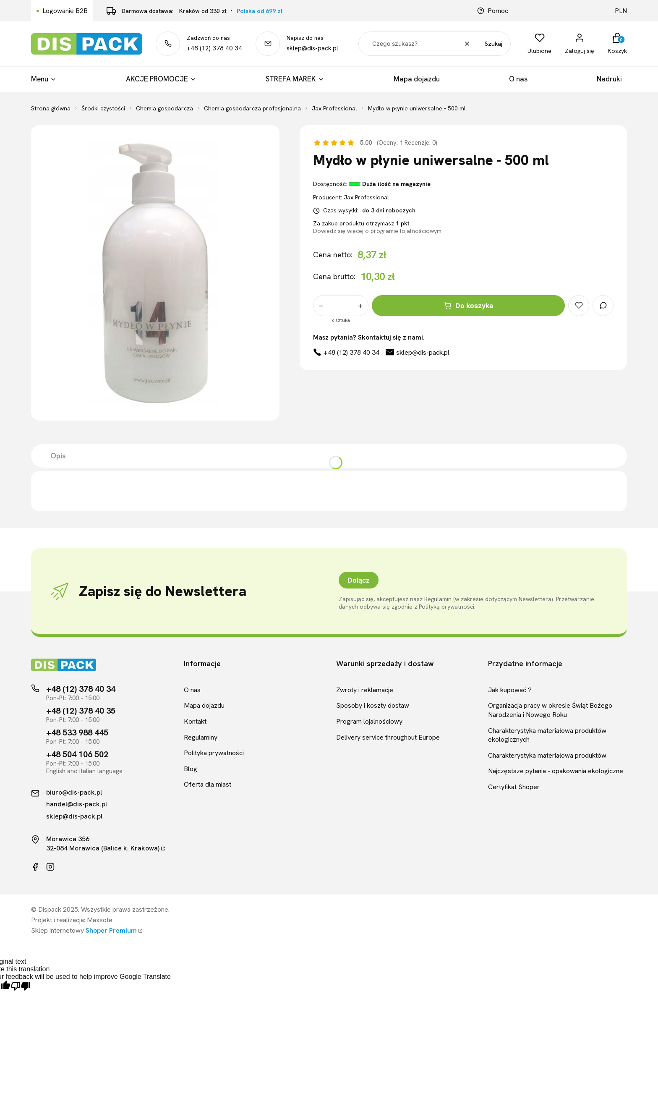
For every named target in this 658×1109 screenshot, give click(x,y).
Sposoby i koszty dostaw (372, 705)
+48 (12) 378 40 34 (214, 48)
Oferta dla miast (207, 784)
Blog (190, 768)
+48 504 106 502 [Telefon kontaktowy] (77, 754)
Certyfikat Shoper (514, 786)
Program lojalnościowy (369, 721)
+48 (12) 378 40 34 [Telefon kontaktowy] (80, 688)
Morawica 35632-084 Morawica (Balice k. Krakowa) (102, 843)
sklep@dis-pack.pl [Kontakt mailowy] (74, 816)
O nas (192, 689)
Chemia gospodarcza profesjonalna (252, 108)
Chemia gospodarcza (164, 108)
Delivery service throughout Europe (388, 737)
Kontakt (195, 721)
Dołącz (358, 580)
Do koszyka (468, 305)
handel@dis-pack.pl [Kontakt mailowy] (76, 804)
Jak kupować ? (510, 689)
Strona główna (50, 108)
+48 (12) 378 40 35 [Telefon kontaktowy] (80, 710)
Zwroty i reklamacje (364, 689)
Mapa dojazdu (204, 705)
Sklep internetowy (84, 930)
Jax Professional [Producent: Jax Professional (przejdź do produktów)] (366, 197)
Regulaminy (200, 737)
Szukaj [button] (493, 43)
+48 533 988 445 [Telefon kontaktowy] (77, 732)
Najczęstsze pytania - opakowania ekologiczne (555, 770)
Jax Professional (334, 108)
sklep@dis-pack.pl (312, 48)
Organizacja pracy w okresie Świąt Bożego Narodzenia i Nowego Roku (550, 710)
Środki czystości (103, 108)
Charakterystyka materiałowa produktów (547, 755)
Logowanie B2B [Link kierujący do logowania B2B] (65, 10)
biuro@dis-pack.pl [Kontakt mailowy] (74, 792)
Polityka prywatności (214, 752)
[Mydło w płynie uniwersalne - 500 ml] (155, 272)
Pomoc (492, 10)
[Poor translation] (20, 987)
